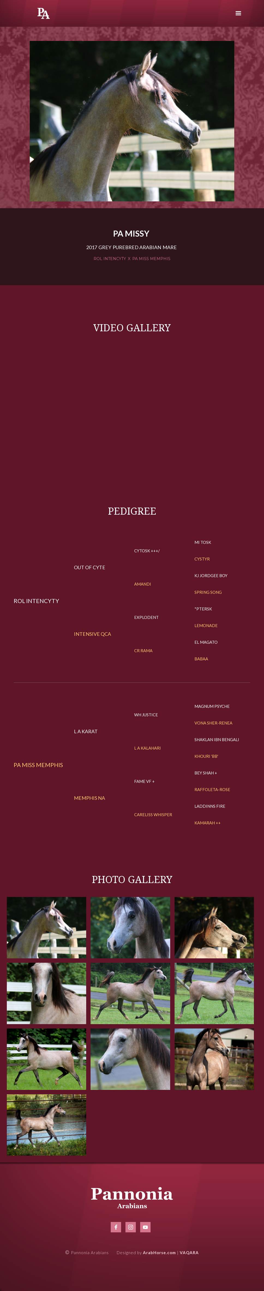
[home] (43, 13)
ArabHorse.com (159, 1252)
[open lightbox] (132, 121)
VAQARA (189, 1252)
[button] (238, 13)
